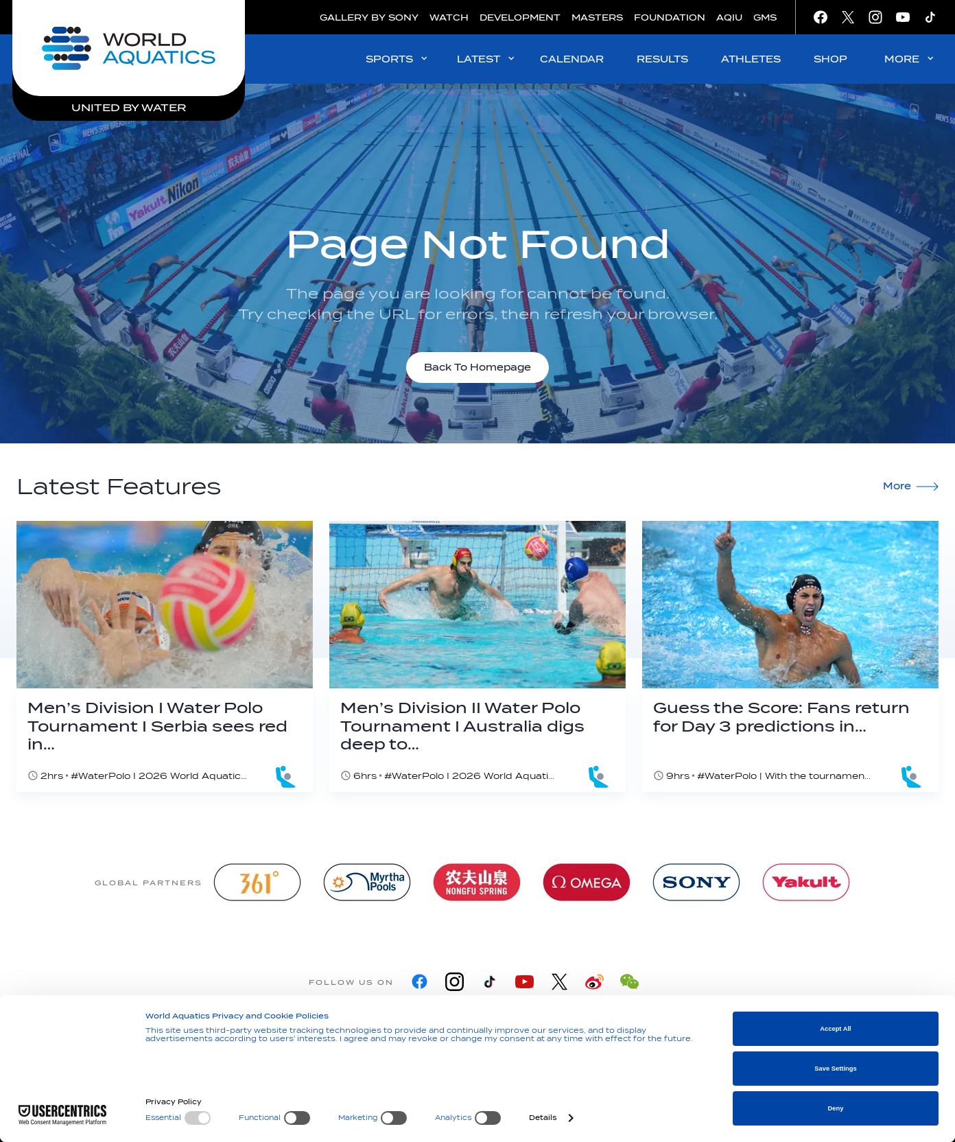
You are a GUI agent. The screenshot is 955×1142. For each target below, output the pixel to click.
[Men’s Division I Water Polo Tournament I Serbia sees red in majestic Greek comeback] (164, 656)
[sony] (696, 882)
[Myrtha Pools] (367, 882)
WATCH (449, 17)
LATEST (487, 59)
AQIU (729, 17)
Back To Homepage (477, 367)
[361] (257, 882)
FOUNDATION (669, 17)
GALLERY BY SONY (369, 17)
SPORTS (397, 59)
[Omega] (587, 882)
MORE (910, 59)
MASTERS (597, 17)
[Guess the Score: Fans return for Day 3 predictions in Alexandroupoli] (790, 656)
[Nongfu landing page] (477, 882)
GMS (765, 17)
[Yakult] (806, 882)
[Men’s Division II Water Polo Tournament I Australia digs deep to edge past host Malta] (477, 656)
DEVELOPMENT (520, 17)
